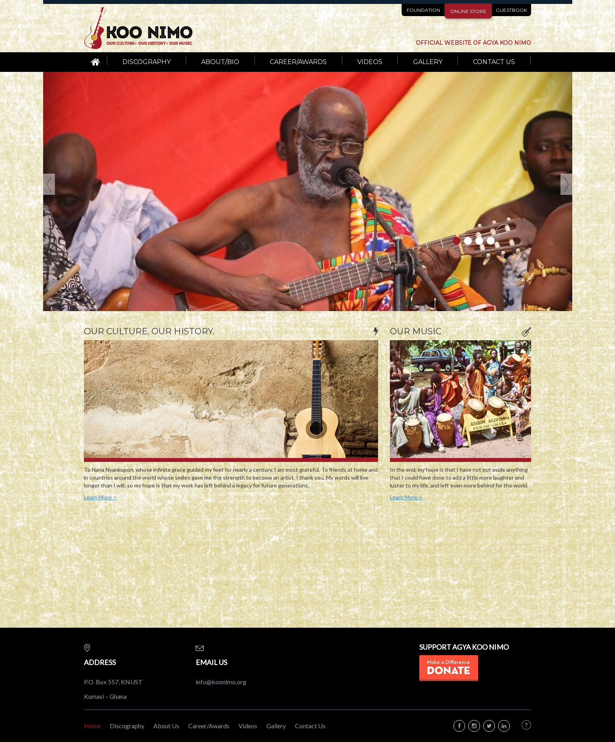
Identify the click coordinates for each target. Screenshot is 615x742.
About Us (166, 725)
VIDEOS (369, 62)
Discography (127, 725)
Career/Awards (208, 725)
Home (92, 725)
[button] (56, 191)
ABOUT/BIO (220, 62)
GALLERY (427, 62)
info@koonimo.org (221, 681)
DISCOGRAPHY (146, 62)
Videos (247, 725)
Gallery (276, 725)
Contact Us (310, 725)
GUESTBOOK (511, 10)
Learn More (100, 497)
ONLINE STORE (468, 11)
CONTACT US (494, 62)
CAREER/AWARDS (298, 62)
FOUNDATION (423, 10)
